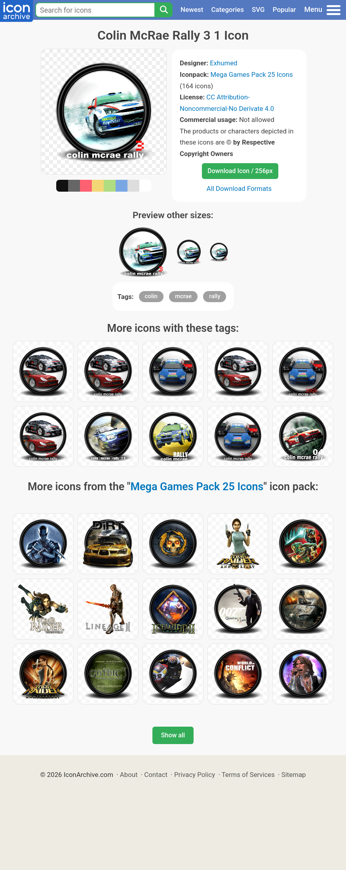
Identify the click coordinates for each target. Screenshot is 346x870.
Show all (173, 735)
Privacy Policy (194, 775)
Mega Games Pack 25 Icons (252, 74)
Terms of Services (248, 775)
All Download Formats (239, 188)
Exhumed (223, 63)
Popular (284, 9)
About (129, 775)
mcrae (183, 296)
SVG (258, 9)
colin (151, 296)
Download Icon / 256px (239, 171)
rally (214, 296)
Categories (227, 9)
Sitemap (293, 775)
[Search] (163, 9)
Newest (192, 9)
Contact (155, 775)
